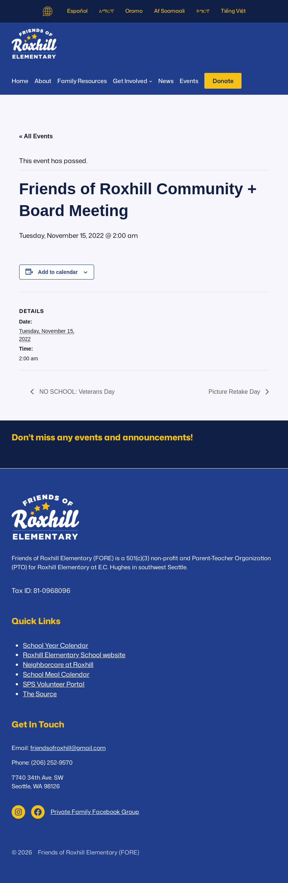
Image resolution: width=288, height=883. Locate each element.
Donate (223, 81)
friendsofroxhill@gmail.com (68, 748)
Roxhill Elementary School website (74, 654)
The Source (40, 694)
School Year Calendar (55, 645)
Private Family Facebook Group (95, 811)
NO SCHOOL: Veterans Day (76, 392)
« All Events (36, 136)
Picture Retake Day (235, 392)
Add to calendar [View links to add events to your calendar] (58, 272)
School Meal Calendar (56, 674)
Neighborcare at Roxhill (58, 664)
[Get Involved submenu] (132, 81)
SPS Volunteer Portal (53, 684)
